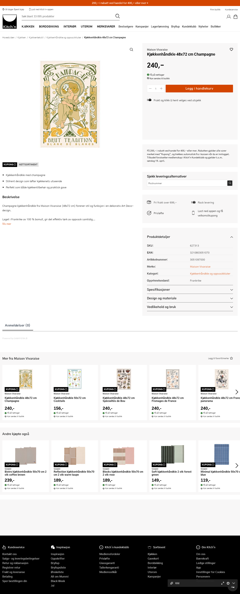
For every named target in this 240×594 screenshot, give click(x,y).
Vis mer (6, 224)
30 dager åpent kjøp (13, 9)
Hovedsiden (8, 37)
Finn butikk (215, 9)
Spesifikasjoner (158, 289)
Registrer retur (11, 567)
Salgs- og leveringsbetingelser (21, 558)
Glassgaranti (107, 563)
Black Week (58, 581)
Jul (52, 585)
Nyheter (203, 26)
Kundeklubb (189, 26)
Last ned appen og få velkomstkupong (210, 213)
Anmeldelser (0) (17, 325)
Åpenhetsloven (205, 581)
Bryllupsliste (58, 567)
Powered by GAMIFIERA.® (15, 338)
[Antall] (155, 88)
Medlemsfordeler (109, 554)
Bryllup (175, 26)
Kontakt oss (9, 554)
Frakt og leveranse (13, 572)
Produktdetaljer (158, 236)
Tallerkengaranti (109, 567)
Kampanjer (142, 26)
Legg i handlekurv (199, 88)
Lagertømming (160, 26)
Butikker (216, 26)
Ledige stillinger (206, 563)
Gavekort (153, 558)
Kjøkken (22, 37)
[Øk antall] (161, 88)
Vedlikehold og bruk (161, 306)
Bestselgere (125, 26)
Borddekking (155, 563)
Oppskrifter (58, 558)
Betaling (7, 576)
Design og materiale (161, 298)
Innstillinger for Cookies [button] (210, 572)
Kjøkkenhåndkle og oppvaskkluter (63, 37)
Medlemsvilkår (108, 572)
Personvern (203, 576)
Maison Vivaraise (157, 49)
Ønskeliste (57, 572)
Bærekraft (202, 558)
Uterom (152, 572)
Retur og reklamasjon (15, 563)
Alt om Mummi (59, 576)
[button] (231, 49)
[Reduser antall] (150, 88)
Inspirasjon (57, 554)
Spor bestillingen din (14, 581)
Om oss (200, 554)
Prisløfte (159, 213)
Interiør (152, 567)
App (198, 567)
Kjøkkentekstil (36, 37)
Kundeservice (231, 9)
